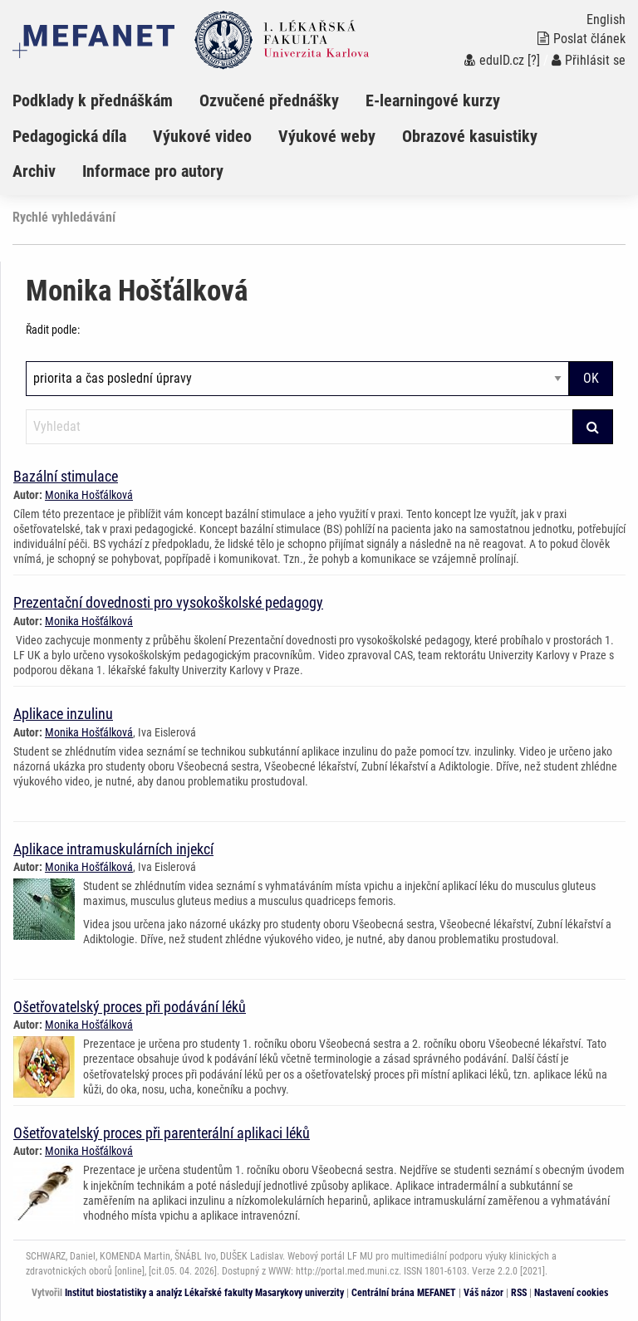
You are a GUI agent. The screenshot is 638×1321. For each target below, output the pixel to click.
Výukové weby (326, 136)
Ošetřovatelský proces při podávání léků (129, 1006)
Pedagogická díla (69, 136)
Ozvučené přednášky (269, 100)
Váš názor (483, 1293)
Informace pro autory (152, 171)
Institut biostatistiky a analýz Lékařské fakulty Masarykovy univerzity (204, 1293)
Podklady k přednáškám (92, 100)
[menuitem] (105, 100)
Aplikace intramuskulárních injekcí (113, 849)
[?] (534, 60)
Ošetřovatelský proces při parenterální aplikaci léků (161, 1133)
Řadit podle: (53, 329)
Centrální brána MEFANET (403, 1293)
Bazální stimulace (65, 476)
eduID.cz (494, 60)
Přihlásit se (589, 60)
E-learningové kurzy (433, 100)
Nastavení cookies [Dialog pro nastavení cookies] (571, 1293)
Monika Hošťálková (89, 494)
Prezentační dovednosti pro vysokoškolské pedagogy (168, 602)
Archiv (34, 171)
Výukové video (202, 136)
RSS (519, 1293)
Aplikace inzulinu (63, 713)
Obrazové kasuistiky (469, 136)
